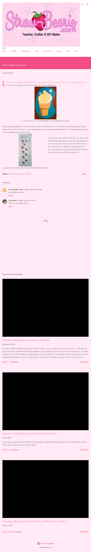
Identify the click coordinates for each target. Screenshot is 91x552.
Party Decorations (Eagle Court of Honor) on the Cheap (25, 339)
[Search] (82, 3)
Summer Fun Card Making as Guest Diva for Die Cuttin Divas (29, 433)
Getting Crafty (25, 51)
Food (76, 51)
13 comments (14, 450)
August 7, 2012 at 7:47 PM (26, 200)
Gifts (36, 51)
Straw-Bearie (13, 200)
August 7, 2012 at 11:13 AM (33, 189)
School (59, 51)
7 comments (13, 362)
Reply (11, 195)
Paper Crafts (48, 51)
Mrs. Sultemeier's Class (16, 189)
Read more (84, 362)
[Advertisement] (45, 252)
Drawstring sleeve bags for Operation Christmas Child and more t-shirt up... (35, 521)
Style (67, 51)
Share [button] (83, 174)
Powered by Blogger (45, 543)
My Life (13, 51)
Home (4, 51)
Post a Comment (15, 532)
